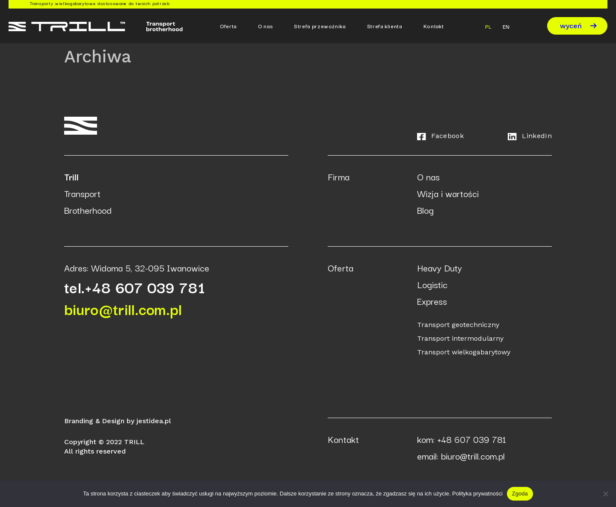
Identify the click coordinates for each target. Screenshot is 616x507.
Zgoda (520, 493)
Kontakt (434, 26)
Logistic (432, 284)
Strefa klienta (384, 26)
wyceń (578, 26)
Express (432, 301)
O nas (265, 26)
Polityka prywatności (477, 493)
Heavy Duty (439, 267)
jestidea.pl (153, 421)
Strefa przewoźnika (320, 26)
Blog (425, 210)
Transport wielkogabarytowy (463, 352)
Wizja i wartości (448, 193)
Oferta (228, 26)
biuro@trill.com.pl (123, 308)
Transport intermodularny (460, 338)
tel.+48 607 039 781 (134, 286)
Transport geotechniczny (458, 325)
